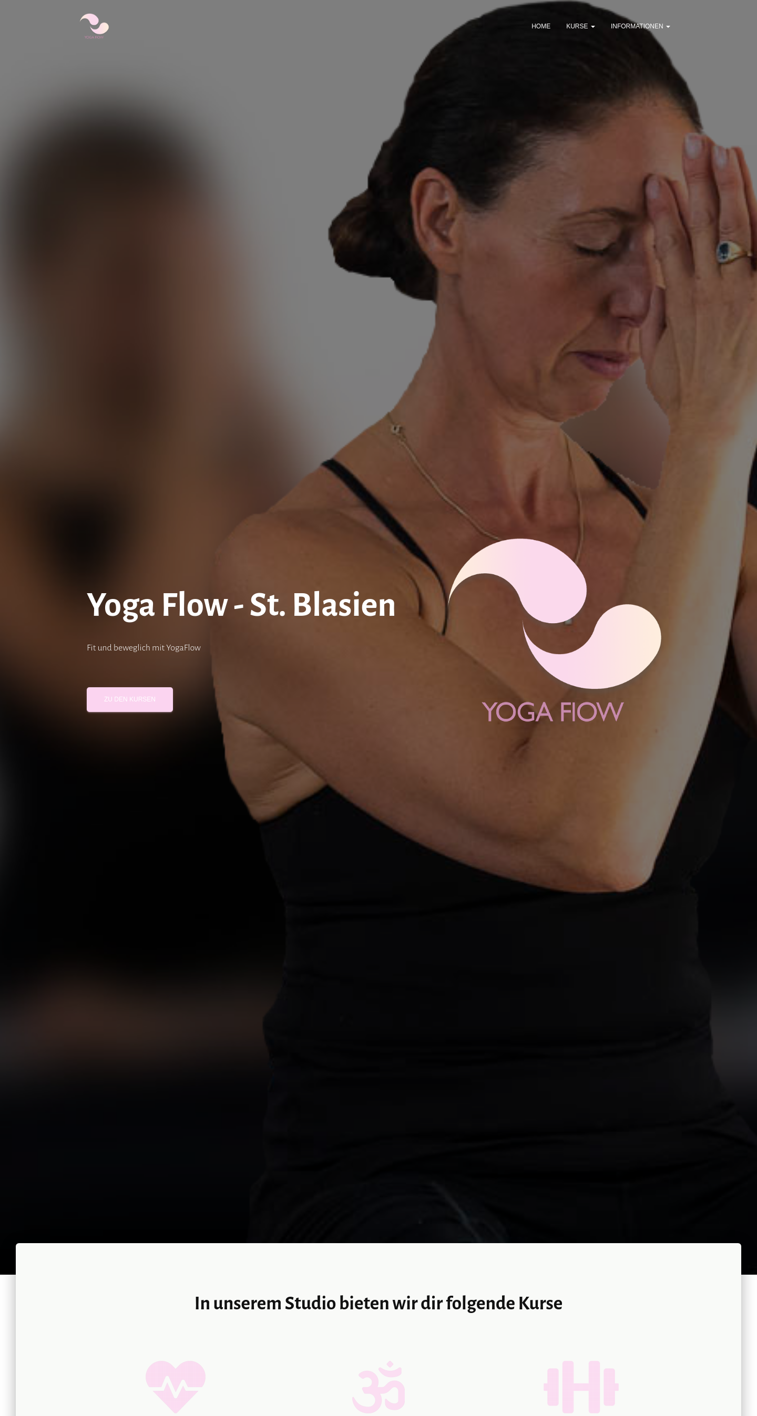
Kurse (580, 26)
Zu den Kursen (130, 699)
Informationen (640, 26)
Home (540, 26)
